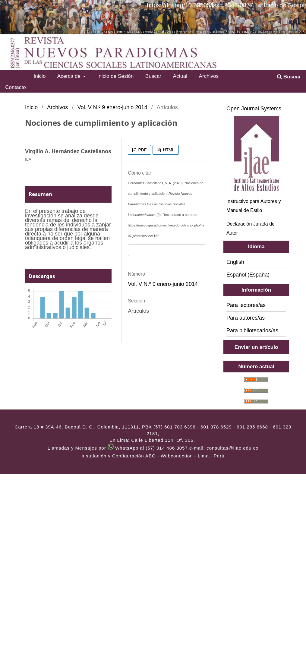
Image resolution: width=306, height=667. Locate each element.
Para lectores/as (246, 305)
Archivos (209, 76)
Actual (180, 76)
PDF (142, 149)
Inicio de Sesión (115, 76)
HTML (168, 149)
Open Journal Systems (253, 109)
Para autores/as (245, 318)
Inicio (39, 76)
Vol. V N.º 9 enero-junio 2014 (112, 107)
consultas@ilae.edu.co (232, 447)
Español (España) (248, 275)
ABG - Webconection (169, 455)
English (235, 262)
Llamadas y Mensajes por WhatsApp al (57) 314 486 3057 (118, 447)
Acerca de (69, 76)
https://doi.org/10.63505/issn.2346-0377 (200, 5)
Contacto (15, 87)
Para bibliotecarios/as (252, 330)
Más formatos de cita (154, 250)
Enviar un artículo (256, 347)
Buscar (153, 76)
